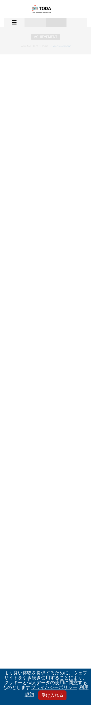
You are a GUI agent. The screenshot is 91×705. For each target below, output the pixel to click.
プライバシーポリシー (54, 688)
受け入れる (52, 695)
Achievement (62, 46)
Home (45, 46)
